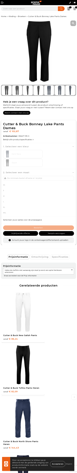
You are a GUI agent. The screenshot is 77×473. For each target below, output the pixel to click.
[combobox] (29, 8)
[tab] (18, 248)
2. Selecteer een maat (16, 164)
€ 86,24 (10, 326)
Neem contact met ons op (17, 113)
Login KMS (6, 449)
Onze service (7, 445)
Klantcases (44, 409)
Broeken (22, 16)
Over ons (44, 395)
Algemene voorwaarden (51, 430)
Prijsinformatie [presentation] (18, 248)
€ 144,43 (11, 376)
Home (4, 16)
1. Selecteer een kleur (16, 146)
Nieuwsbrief (45, 400)
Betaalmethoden (9, 435)
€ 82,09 (48, 326)
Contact (4, 430)
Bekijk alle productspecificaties (18, 140)
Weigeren (69, 464)
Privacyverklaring (48, 440)
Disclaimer (44, 445)
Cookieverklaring (47, 435)
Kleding (12, 16)
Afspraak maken (47, 404)
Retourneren (7, 440)
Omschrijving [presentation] (40, 248)
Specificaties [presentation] (60, 248)
